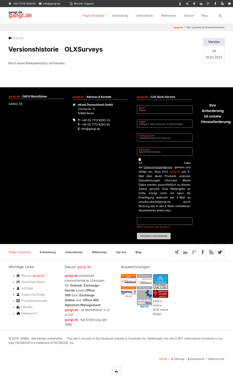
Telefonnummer (147, 135)
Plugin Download (93, 15)
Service (189, 15)
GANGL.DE (16, 104)
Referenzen (168, 15)
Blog (205, 15)
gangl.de (20, 15)
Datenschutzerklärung (158, 167)
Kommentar (144, 149)
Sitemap (179, 359)
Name (143, 108)
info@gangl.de (90, 128)
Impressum (197, 359)
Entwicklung (120, 15)
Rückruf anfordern (153, 236)
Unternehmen (145, 15)
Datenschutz (216, 359)
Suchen (220, 16)
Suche (163, 359)
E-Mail (143, 121)
